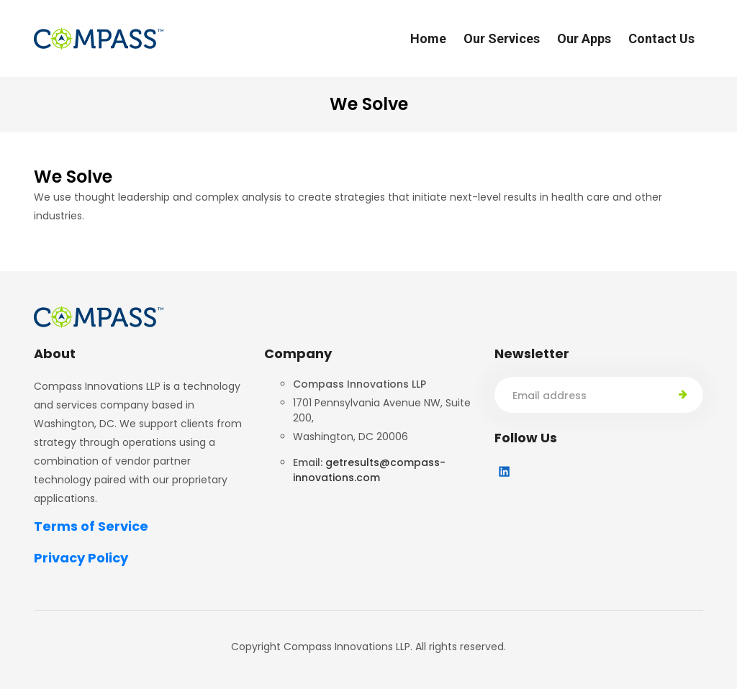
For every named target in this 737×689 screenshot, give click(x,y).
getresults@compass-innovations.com (369, 470)
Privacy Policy (81, 558)
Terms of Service (91, 526)
